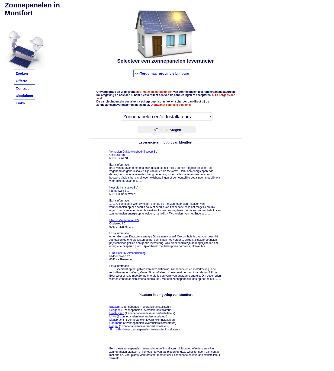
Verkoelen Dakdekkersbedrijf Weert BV (133, 151)
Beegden (115, 310)
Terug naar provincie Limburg (164, 73)
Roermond (115, 323)
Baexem (114, 306)
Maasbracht (116, 319)
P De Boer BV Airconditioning (127, 253)
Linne (112, 316)
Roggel (113, 326)
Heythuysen (116, 313)
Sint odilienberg (119, 329)
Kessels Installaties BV (123, 187)
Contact (22, 88)
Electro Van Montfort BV (124, 220)
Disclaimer (24, 96)
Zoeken (22, 73)
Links (20, 103)
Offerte (21, 81)
